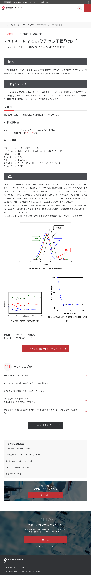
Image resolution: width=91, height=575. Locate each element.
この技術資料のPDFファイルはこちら (45, 349)
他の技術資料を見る (45, 425)
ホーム (6, 25)
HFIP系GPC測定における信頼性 (16, 375)
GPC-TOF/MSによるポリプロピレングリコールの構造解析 (26, 383)
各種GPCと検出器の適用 (14, 474)
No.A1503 (29, 132)
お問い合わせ (45, 495)
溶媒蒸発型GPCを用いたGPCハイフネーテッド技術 (23, 455)
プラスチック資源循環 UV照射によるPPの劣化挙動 (24, 391)
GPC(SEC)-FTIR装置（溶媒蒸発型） (18, 467)
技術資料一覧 (15, 25)
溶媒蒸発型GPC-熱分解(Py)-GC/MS (18, 448)
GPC (23, 25)
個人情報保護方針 (11, 567)
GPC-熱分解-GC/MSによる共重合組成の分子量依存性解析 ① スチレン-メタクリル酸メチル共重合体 (40, 411)
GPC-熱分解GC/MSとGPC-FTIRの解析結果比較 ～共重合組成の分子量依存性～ (21, 400)
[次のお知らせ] (88, 3)
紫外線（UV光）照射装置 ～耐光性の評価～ (20, 461)
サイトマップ (25, 567)
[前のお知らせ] (88, 1)
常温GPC (31, 25)
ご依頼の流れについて (43, 546)
